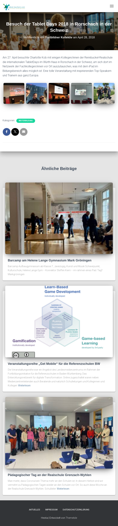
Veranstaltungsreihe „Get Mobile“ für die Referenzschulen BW (54, 364)
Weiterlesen (24, 385)
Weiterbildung (26, 121)
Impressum (51, 509)
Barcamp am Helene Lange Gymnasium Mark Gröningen (49, 260)
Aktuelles (34, 509)
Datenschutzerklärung (76, 509)
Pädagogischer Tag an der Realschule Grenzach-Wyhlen (49, 475)
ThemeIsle (71, 517)
